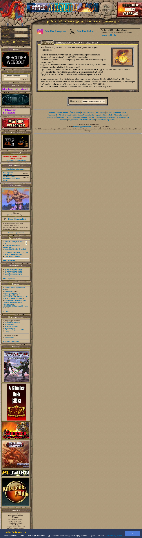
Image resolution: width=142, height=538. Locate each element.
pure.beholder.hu (109, 35)
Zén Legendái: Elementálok (8, 173)
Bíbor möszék (9, 337)
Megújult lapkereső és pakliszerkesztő (11, 294)
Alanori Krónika (120, 115)
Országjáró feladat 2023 (13, 271)
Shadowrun (12, 215)
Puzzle (108, 112)
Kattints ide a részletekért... (16, 160)
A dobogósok (9, 324)
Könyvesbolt (107, 115)
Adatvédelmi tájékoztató (105, 120)
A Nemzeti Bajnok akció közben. (16, 330)
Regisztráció (73, 120)
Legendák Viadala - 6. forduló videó (11, 246)
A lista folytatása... (9, 260)
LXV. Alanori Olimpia (12, 256)
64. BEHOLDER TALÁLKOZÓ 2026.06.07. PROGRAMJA (15, 253)
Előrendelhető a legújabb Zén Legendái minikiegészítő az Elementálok (14, 302)
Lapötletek (8, 291)
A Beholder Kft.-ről (87, 120)
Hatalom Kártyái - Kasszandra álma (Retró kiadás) (11, 178)
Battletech (61, 117)
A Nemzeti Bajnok (11, 326)
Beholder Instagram (55, 31)
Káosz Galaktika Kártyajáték (89, 115)
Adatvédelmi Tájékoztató (9, 111)
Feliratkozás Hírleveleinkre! (15, 89)
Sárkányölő (100, 112)
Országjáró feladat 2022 (13, 273)
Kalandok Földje (87, 112)
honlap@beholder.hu (15, 516)
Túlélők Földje (62, 112)
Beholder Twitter (86, 31)
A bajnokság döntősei (12, 322)
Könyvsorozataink (80, 117)
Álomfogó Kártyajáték (67, 115)
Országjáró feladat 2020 (13, 275)
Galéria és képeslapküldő (105, 117)
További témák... (9, 312)
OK (132, 533)
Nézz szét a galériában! (15, 233)
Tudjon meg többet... (114, 535)
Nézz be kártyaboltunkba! (15, 169)
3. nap (7, 332)
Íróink (69, 117)
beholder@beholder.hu (82, 127)
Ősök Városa (75, 112)
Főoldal (52, 112)
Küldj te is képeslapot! (11, 341)
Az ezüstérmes (10, 328)
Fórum (91, 117)
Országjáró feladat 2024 (13, 269)
